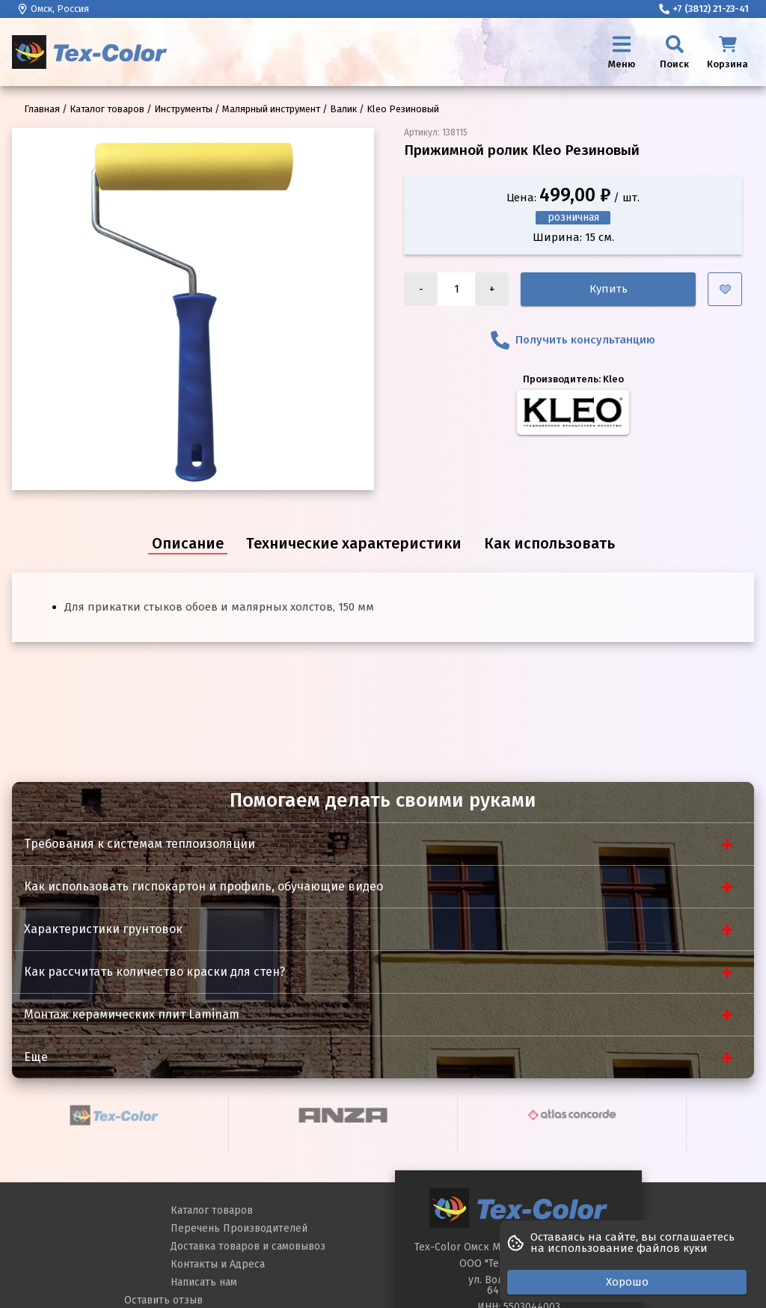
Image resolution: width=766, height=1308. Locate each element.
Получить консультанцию (573, 340)
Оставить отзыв (163, 1300)
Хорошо (627, 1282)
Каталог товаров (212, 1210)
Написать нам (204, 1282)
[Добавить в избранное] (725, 289)
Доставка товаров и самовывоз (248, 1246)
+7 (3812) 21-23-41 (704, 8)
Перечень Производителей (239, 1228)
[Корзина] (727, 52)
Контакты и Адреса (218, 1264)
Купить (608, 289)
